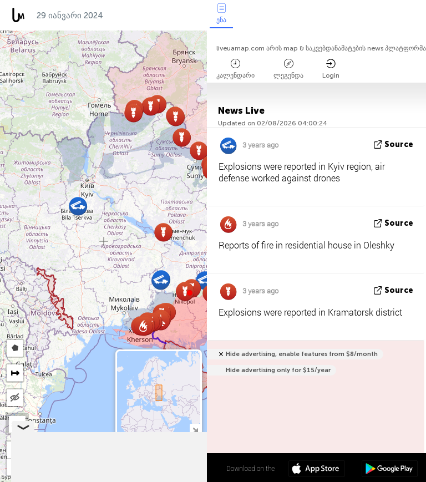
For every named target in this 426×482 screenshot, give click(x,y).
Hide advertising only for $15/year (278, 370)
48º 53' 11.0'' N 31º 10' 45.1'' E (163, 468)
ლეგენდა (288, 69)
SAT (17, 424)
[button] (189, 293)
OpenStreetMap (143, 477)
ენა (221, 13)
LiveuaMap (103, 477)
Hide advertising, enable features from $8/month (302, 354)
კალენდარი (235, 69)
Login (330, 69)
